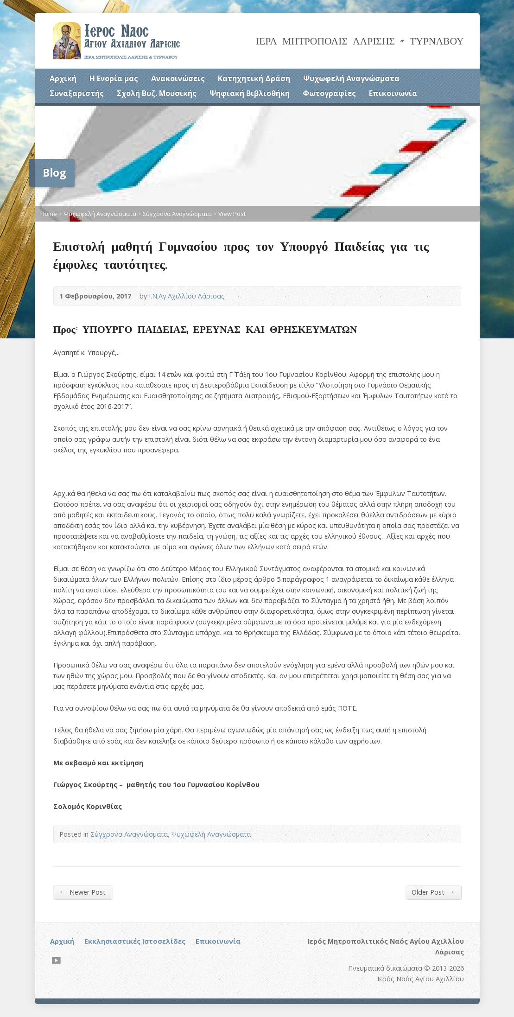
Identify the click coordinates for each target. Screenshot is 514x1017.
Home (48, 214)
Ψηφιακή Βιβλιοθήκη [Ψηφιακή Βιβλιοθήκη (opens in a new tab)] (249, 93)
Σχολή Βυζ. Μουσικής (157, 93)
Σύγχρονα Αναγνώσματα (177, 214)
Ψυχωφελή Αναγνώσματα (351, 78)
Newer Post (82, 891)
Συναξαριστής (77, 93)
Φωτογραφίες (329, 93)
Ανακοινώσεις (178, 78)
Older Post (433, 891)
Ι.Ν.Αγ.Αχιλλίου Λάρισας (187, 296)
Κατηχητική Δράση (254, 78)
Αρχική (63, 78)
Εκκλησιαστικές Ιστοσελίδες (134, 941)
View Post (232, 214)
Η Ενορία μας (113, 78)
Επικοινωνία (393, 93)
